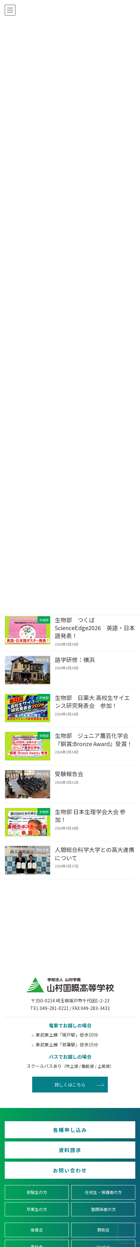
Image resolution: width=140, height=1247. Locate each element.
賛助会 (103, 1230)
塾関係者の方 (103, 1209)
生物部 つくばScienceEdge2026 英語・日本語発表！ (95, 628)
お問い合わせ (70, 1170)
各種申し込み (70, 1130)
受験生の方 (36, 1192)
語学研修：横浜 (75, 659)
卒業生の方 (36, 1209)
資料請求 (70, 1150)
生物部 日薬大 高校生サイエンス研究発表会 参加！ (92, 701)
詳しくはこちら (70, 1084)
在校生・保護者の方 (103, 1192)
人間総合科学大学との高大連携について (94, 854)
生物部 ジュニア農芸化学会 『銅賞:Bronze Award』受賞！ (94, 739)
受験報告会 (69, 773)
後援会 (37, 1230)
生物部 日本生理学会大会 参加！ (90, 815)
